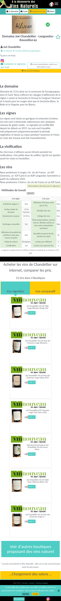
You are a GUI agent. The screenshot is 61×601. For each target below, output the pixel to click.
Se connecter (19, 599)
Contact (32, 583)
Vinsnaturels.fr (20, 4)
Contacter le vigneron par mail (13, 65)
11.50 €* (31, 313)
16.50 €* (31, 454)
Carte (24, 11)
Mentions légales (42, 583)
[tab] (15, 287)
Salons (51, 11)
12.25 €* (31, 347)
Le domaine (12, 11)
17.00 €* (31, 382)
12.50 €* (31, 487)
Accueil (25, 583)
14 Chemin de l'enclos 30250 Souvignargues (20, 51)
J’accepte (35, 594)
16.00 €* (31, 417)
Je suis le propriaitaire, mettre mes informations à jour (43, 65)
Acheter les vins (37, 11)
